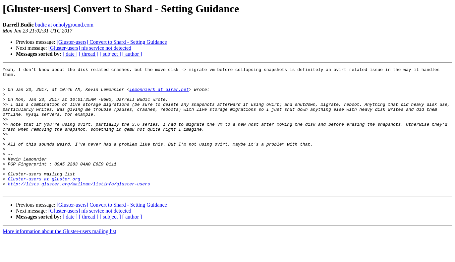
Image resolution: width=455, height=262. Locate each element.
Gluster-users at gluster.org (44, 202)
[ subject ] (110, 54)
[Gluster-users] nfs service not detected (89, 48)
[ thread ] (88, 54)
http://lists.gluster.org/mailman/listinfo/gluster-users (79, 208)
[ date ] (70, 54)
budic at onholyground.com (64, 25)
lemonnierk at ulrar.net (159, 94)
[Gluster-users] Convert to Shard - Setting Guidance (112, 42)
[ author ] (132, 54)
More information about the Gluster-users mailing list (59, 256)
